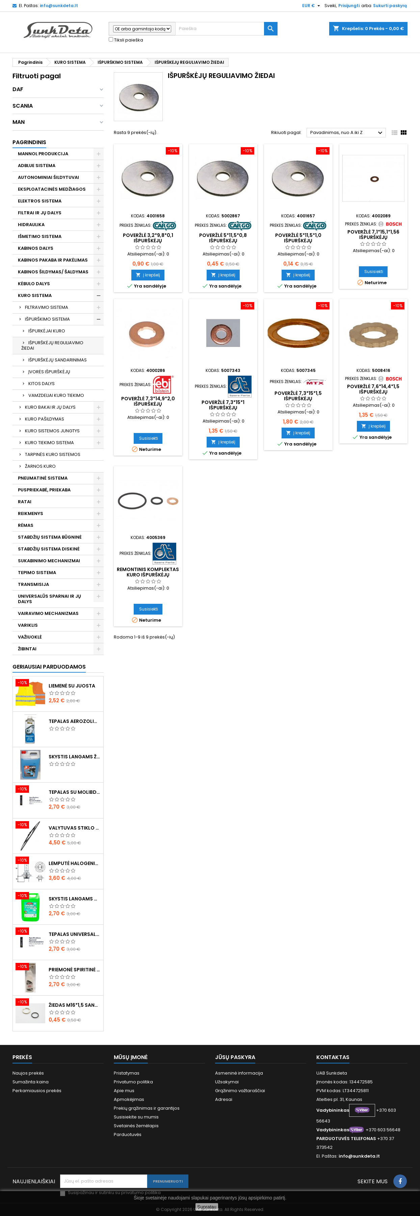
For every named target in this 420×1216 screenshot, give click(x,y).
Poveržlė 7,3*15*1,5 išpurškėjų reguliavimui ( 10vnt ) (298, 398)
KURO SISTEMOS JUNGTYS (52, 431)
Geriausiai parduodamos (49, 667)
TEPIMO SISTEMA (37, 572)
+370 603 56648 (383, 1130)
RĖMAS (25, 525)
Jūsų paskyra (235, 1057)
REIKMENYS (30, 513)
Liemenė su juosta (72, 685)
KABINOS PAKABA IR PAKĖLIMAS (53, 260)
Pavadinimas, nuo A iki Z (347, 133)
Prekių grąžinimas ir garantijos (147, 1108)
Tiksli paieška (126, 40)
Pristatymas (126, 1073)
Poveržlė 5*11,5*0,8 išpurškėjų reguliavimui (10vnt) (223, 240)
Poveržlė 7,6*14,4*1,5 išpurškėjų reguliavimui (373, 392)
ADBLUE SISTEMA (36, 165)
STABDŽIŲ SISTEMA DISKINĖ (49, 549)
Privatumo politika (133, 1082)
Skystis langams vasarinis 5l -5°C (75, 898)
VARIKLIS (28, 625)
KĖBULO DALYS (34, 283)
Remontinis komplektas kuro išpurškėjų (148, 572)
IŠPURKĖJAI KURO (46, 331)
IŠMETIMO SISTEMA (39, 236)
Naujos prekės (28, 1073)
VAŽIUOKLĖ (30, 637)
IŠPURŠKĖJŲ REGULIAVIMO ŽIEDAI (52, 345)
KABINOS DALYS (35, 248)
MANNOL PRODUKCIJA (43, 154)
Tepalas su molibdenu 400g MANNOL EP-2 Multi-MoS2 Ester (75, 792)
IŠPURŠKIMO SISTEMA (47, 319)
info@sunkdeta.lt (59, 5)
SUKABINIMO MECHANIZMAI (49, 561)
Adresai (223, 1099)
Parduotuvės (127, 1134)
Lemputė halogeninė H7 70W (75, 863)
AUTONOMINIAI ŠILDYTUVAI (48, 177)
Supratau (206, 1207)
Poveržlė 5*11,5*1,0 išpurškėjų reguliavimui (298, 240)
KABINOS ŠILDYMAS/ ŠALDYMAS (53, 272)
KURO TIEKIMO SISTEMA (49, 442)
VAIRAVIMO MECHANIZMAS (48, 613)
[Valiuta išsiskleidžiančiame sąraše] (312, 5)
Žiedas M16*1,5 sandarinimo (75, 1005)
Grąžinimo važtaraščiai (240, 1090)
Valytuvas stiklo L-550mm (75, 828)
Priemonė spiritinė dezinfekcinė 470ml (75, 969)
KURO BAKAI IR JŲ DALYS (50, 407)
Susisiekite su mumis (136, 1117)
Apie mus (124, 1090)
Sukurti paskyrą (390, 5)
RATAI (24, 501)
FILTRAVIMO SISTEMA (46, 307)
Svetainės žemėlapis (136, 1126)
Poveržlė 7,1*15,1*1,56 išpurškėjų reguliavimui (373, 237)
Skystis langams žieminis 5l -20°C (75, 756)
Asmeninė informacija (239, 1073)
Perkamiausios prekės (36, 1090)
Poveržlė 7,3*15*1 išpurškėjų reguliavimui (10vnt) (223, 407)
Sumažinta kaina (30, 1082)
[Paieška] (226, 28)
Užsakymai (227, 1082)
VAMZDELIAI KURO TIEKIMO (56, 395)
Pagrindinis (29, 142)
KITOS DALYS (41, 383)
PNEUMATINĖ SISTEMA (43, 478)
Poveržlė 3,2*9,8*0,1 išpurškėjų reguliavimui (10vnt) (148, 240)
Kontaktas (332, 1057)
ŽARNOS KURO (40, 466)
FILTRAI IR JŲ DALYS (39, 213)
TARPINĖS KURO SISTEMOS (52, 454)
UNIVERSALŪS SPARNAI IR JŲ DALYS (49, 599)
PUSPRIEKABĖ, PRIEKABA (44, 490)
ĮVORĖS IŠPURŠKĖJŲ (49, 372)
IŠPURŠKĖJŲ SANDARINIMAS (57, 360)
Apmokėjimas (129, 1099)
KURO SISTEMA (35, 295)
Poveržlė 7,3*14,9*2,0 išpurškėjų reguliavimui (148, 404)
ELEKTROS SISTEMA (39, 201)
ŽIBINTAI (27, 649)
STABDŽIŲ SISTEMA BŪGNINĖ (50, 537)
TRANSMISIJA (33, 584)
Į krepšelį (148, 275)
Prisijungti (349, 5)
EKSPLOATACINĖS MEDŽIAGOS (52, 189)
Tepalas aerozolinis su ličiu (75, 721)
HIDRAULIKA (31, 224)
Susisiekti (373, 271)
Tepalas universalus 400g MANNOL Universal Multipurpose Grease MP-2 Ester (75, 934)
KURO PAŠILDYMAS (44, 419)
